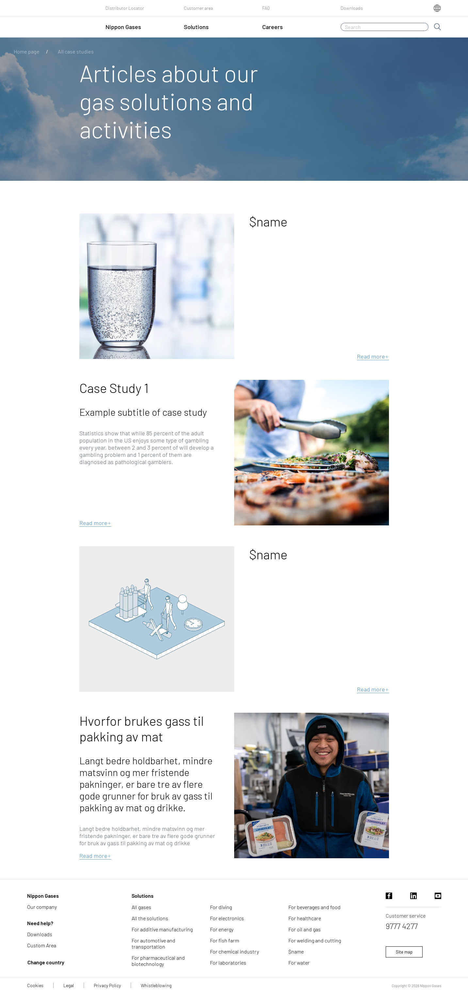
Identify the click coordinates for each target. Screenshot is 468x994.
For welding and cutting (314, 940)
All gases (141, 907)
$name (296, 951)
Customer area (198, 8)
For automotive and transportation (153, 943)
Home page (27, 51)
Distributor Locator (124, 8)
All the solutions (150, 918)
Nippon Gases (43, 896)
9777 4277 (402, 926)
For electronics (227, 918)
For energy (222, 929)
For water (299, 962)
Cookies (35, 985)
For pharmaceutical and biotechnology (158, 961)
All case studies (76, 51)
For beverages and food (314, 907)
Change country (45, 962)
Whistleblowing (156, 985)
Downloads (352, 8)
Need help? (40, 923)
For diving (221, 907)
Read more (373, 356)
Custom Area (41, 945)
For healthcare (304, 918)
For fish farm (224, 940)
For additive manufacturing (162, 929)
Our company (42, 907)
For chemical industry (234, 951)
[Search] (384, 27)
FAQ (266, 8)
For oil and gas (304, 929)
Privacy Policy (107, 985)
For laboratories (228, 962)
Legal (68, 985)
